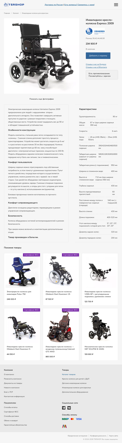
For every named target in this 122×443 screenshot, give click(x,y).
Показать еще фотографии (41, 99)
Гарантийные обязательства (15, 425)
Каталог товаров (68, 374)
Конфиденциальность (98, 436)
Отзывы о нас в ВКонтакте (96, 67)
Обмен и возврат (11, 420)
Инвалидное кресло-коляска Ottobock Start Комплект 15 (59, 292)
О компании (9, 374)
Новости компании (11, 387)
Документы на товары (13, 383)
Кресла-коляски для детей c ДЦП (75, 379)
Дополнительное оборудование (75, 392)
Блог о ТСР (8, 392)
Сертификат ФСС (11, 412)
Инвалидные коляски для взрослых (35, 13)
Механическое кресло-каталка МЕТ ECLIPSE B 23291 (99, 347)
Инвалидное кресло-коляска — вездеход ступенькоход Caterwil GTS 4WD (60, 349)
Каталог (16, 13)
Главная (7, 13)
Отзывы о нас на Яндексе (96, 64)
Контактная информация (14, 396)
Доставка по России (54, 4)
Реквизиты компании (12, 379)
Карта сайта (113, 436)
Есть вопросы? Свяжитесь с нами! (79, 4)
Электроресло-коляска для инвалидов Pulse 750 (19, 292)
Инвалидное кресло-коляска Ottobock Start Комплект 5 (20, 347)
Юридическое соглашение (77, 436)
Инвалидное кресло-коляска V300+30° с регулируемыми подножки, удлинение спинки (98, 294)
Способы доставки (11, 416)
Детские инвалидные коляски (74, 383)
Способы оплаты (10, 407)
